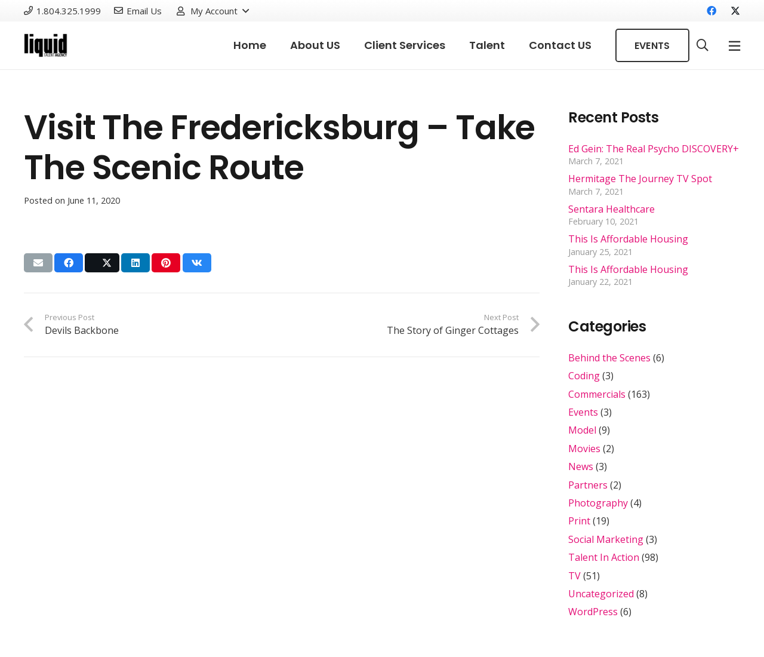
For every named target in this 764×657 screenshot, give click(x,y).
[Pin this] (166, 262)
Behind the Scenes (609, 357)
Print (579, 520)
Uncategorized (601, 593)
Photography (598, 502)
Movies (584, 448)
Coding (584, 375)
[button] (212, 11)
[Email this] (38, 262)
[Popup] (734, 46)
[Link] (45, 45)
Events (583, 412)
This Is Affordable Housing (628, 238)
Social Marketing (605, 539)
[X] (730, 10)
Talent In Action (603, 557)
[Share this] (68, 262)
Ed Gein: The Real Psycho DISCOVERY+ (653, 148)
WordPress (593, 611)
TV (574, 575)
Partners (588, 485)
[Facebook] (711, 10)
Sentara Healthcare (611, 209)
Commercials (597, 394)
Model (582, 430)
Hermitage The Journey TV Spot (640, 178)
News (580, 466)
